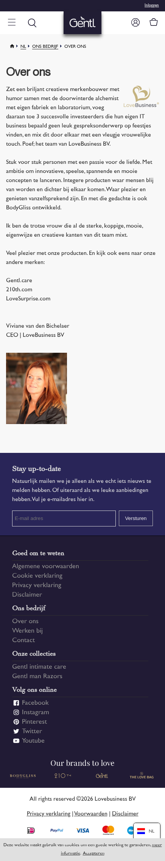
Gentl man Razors (37, 677)
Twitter (32, 732)
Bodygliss (23, 776)
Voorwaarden (90, 814)
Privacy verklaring (36, 586)
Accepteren (93, 854)
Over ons (25, 622)
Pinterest (34, 722)
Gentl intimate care (39, 667)
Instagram (35, 713)
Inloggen (152, 5)
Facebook (35, 703)
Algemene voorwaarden (45, 567)
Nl (23, 47)
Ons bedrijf (45, 47)
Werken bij (27, 631)
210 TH (62, 776)
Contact (23, 641)
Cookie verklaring (37, 576)
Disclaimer (27, 595)
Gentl (102, 776)
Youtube (33, 741)
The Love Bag (142, 776)
